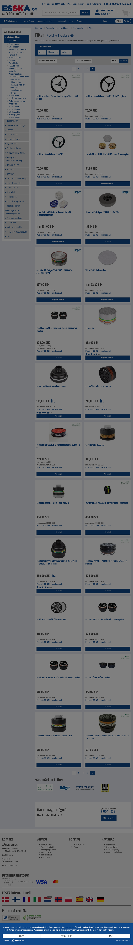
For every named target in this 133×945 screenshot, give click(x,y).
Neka (21, 936)
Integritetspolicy (125, 940)
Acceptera (66, 936)
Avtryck (118, 940)
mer (111, 936)
